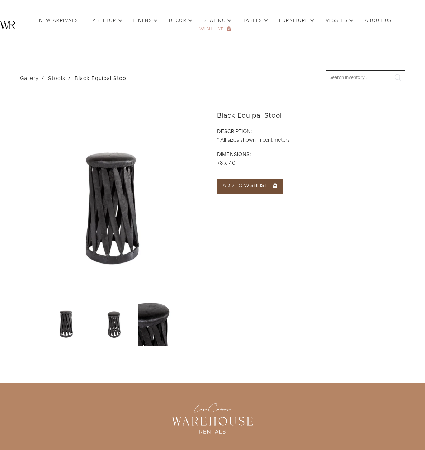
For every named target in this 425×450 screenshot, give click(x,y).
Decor (178, 20)
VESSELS (337, 20)
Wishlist (211, 29)
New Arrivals (58, 20)
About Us (378, 20)
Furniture (293, 20)
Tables (252, 20)
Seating (215, 20)
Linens (142, 20)
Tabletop (103, 20)
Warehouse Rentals (7, 25)
